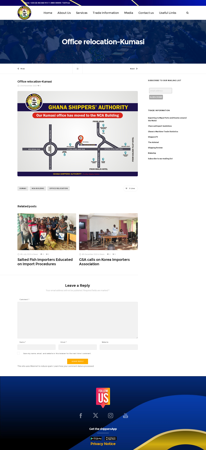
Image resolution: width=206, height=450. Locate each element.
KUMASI (23, 188)
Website (105, 342)
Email (64, 342)
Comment (24, 299)
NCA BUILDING (38, 188)
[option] (47, 239)
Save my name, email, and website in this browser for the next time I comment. (57, 353)
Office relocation (58, 188)
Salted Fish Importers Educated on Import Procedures (45, 262)
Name (23, 342)
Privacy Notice (103, 444)
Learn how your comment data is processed (74, 366)
